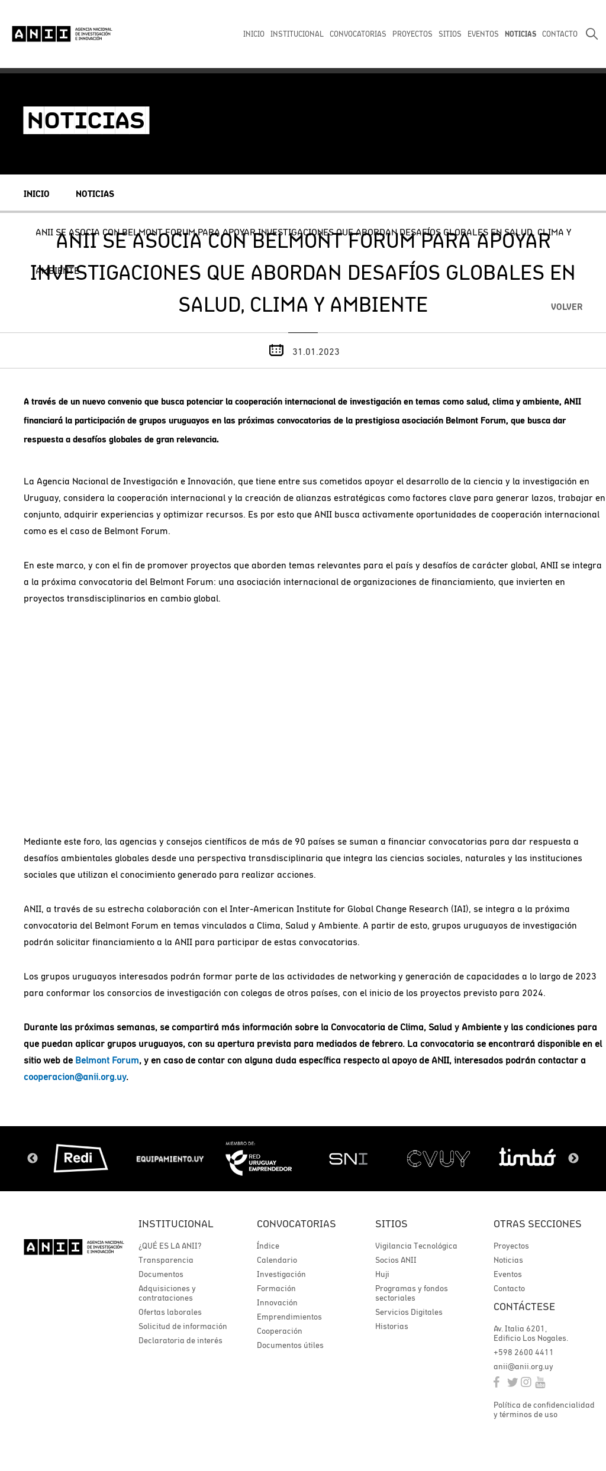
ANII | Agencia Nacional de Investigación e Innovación (62, 33)
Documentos (160, 1274)
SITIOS (450, 34)
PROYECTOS (412, 34)
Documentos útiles (290, 1345)
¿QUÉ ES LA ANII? (169, 1245)
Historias (391, 1326)
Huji (382, 1274)
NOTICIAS (520, 34)
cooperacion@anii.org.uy (75, 1076)
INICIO (254, 34)
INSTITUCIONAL (297, 34)
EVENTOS (483, 34)
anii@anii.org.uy (523, 1366)
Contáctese (524, 1306)
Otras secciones (538, 1223)
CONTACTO (560, 34)
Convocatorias (296, 1223)
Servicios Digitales (409, 1312)
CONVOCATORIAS (358, 34)
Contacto (509, 1288)
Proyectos (511, 1245)
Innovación (277, 1302)
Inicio (37, 193)
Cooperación (279, 1331)
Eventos (508, 1274)
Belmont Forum (107, 1060)
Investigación (281, 1274)
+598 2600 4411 (524, 1352)
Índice (268, 1245)
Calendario (277, 1260)
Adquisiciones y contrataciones (167, 1293)
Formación (276, 1288)
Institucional (176, 1223)
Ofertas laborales (170, 1312)
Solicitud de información (182, 1326)
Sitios (391, 1223)
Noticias (95, 193)
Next (573, 1159)
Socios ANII (396, 1260)
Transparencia (166, 1260)
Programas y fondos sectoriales (411, 1293)
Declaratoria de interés (180, 1340)
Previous (32, 1159)
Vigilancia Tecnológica (416, 1245)
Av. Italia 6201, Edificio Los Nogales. (531, 1333)
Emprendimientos (289, 1316)
